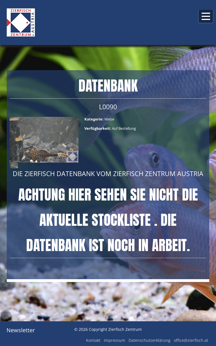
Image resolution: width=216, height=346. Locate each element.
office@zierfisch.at (191, 340)
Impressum (114, 340)
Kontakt (93, 340)
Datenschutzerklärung (149, 340)
